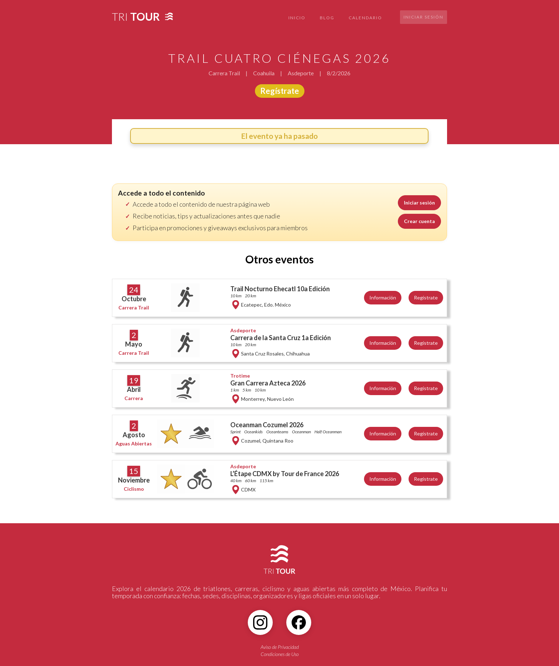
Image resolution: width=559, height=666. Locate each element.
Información (382, 297)
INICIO (297, 17)
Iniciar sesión (423, 17)
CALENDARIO (365, 17)
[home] (136, 14)
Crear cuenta (419, 221)
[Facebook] (298, 622)
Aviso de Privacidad (280, 647)
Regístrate (279, 91)
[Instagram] (260, 622)
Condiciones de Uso (280, 654)
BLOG (327, 17)
